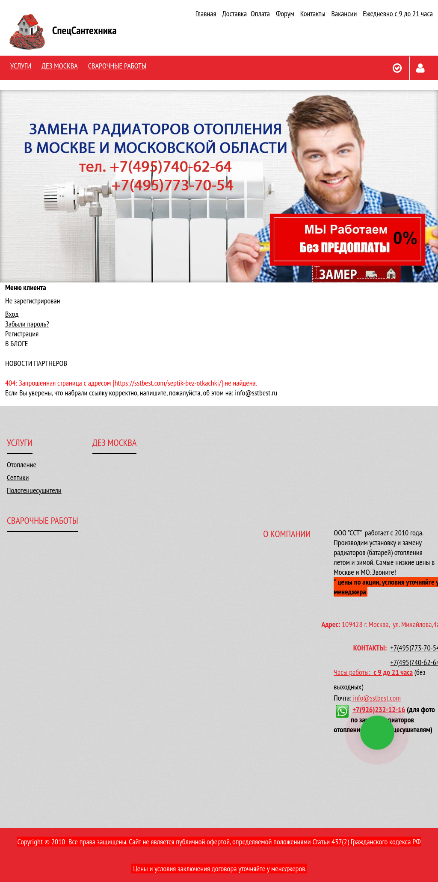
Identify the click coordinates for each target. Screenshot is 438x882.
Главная (205, 13)
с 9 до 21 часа (393, 672)
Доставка (234, 13)
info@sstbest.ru (256, 393)
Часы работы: (353, 672)
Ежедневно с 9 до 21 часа (398, 13)
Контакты (313, 13)
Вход (11, 314)
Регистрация (21, 334)
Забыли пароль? (27, 324)
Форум (285, 13)
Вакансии (344, 13)
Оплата (260, 13)
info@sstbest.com (377, 698)
